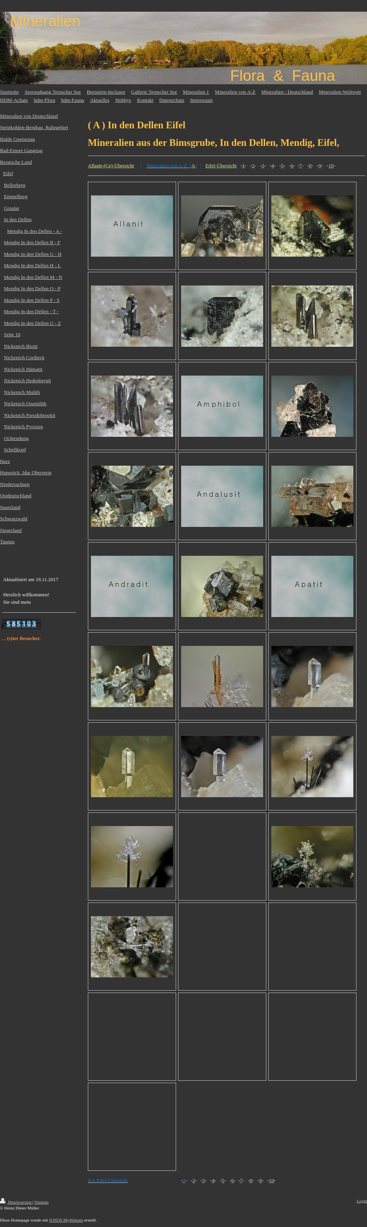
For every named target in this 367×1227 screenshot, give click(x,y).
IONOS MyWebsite (66, 1220)
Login (362, 1201)
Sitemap (41, 1202)
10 (330, 165)
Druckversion (16, 1202)
